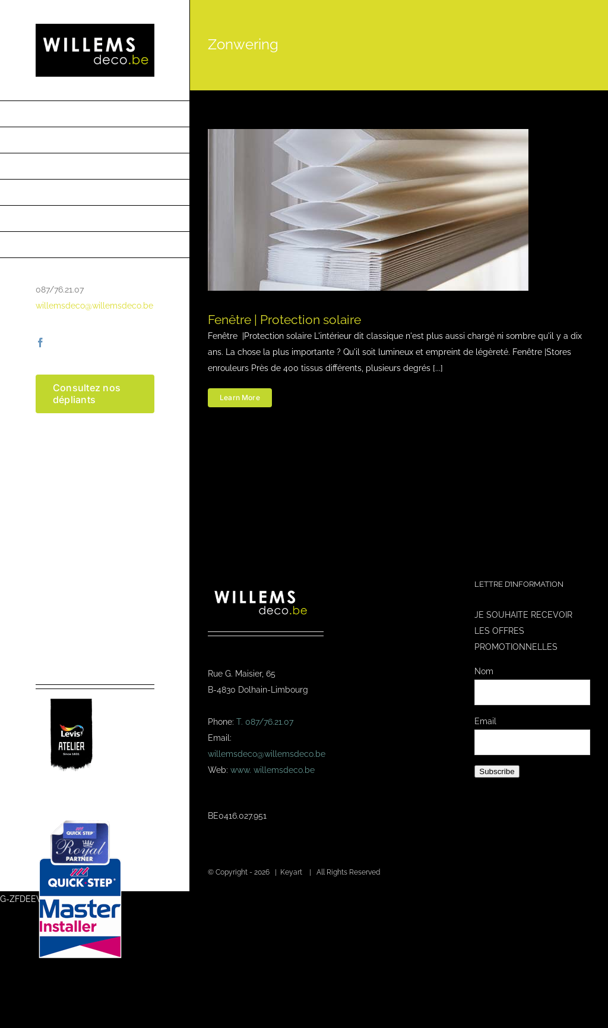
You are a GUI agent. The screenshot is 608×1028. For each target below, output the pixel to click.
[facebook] (40, 342)
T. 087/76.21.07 (264, 722)
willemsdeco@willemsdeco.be (94, 305)
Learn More (240, 397)
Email (485, 721)
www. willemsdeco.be (272, 770)
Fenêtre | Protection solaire (284, 319)
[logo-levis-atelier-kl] (71, 693)
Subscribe (496, 771)
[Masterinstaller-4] (80, 821)
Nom (483, 671)
